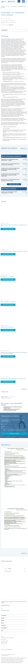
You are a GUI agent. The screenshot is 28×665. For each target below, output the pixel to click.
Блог (2, 630)
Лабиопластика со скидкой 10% (7, 327)
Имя (2, 424)
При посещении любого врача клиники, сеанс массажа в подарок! (14, 251)
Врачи (2, 620)
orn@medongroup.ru (5, 605)
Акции (2, 618)
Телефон (3, 426)
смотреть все (24, 553)
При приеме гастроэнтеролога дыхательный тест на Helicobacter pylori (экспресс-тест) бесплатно (14, 353)
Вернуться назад (4, 391)
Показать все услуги (14, 184)
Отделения (4, 628)
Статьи (7, 6)
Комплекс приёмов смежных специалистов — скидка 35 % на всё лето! (14, 226)
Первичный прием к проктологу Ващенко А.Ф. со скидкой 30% (13, 378)
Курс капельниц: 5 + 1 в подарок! (7, 276)
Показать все (23, 148)
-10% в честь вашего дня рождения (8, 301)
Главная (2, 6)
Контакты (3, 625)
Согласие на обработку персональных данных (16, 430)
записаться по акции (8, 228)
